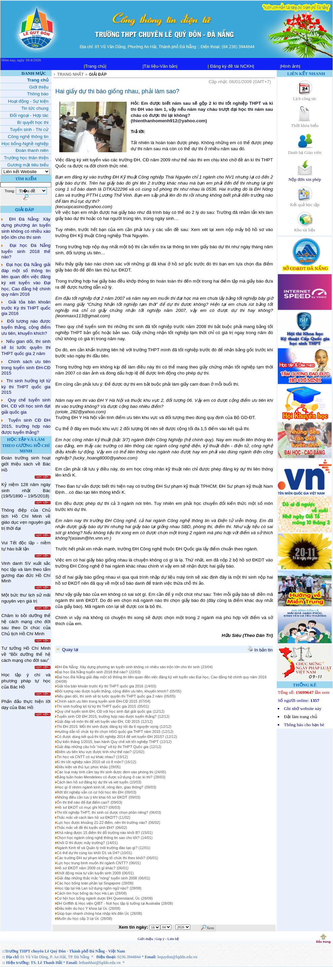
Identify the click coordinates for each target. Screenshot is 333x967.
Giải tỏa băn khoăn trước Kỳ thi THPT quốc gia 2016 (26, 307)
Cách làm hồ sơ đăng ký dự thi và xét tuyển (92, 782)
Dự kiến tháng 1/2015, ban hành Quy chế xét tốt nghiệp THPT (108, 742)
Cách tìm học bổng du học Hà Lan (85, 893)
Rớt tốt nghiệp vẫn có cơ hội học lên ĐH (90, 792)
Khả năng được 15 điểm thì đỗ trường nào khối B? (99, 833)
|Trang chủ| (95, 66)
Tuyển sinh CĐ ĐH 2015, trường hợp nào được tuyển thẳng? (26, 426)
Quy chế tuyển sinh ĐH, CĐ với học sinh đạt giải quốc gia (26, 406)
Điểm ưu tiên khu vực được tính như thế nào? (95, 752)
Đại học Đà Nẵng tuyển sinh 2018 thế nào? (26, 251)
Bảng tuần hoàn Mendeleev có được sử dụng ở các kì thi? (104, 777)
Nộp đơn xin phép (305, 177)
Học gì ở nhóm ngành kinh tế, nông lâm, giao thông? (100, 787)
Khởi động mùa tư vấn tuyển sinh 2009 (89, 873)
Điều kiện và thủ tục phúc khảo (83, 767)
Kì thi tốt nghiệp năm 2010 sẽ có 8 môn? (90, 762)
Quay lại (67, 649)
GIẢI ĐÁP (98, 74)
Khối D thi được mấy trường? (81, 843)
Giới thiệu (146, 939)
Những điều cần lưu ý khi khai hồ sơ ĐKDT (92, 797)
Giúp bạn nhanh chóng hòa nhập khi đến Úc (93, 913)
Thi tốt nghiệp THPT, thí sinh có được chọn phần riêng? (102, 812)
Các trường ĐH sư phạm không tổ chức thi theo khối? (101, 858)
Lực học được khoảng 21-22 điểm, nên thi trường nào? (102, 822)
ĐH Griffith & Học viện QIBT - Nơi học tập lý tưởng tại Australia (108, 903)
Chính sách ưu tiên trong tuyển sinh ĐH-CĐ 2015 (26, 367)
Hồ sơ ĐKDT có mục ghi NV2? (82, 807)
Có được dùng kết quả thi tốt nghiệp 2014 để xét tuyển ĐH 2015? (110, 737)
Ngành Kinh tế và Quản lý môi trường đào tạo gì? (97, 848)
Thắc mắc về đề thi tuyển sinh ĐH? (85, 828)
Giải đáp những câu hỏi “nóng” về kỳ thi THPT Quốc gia (102, 747)
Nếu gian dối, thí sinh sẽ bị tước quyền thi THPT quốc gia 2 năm (26, 347)
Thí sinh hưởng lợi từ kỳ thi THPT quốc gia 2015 (26, 386)
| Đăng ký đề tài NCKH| (231, 66)
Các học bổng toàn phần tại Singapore (88, 883)
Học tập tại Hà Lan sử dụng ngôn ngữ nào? (92, 888)
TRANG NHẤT (70, 74)
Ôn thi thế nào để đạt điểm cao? (83, 802)
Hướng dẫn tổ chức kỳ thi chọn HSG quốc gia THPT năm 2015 (108, 732)
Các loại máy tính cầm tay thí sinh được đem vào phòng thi (105, 772)
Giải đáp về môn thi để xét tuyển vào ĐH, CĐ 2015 (98, 721)
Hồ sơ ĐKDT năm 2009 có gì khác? (86, 868)
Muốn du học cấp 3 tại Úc (78, 918)
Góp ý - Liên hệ (167, 939)
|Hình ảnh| (290, 66)
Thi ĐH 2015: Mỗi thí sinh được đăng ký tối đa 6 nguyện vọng (107, 726)
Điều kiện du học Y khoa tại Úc (82, 908)
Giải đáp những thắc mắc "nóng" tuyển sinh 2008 (97, 878)
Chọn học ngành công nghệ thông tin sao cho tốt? (98, 838)
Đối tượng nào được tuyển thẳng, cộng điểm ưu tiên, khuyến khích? (26, 327)
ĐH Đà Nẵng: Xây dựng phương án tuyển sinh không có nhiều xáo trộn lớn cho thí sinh (128, 667)
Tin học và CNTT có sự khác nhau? (86, 757)
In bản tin (260, 649)
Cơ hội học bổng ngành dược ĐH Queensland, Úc (98, 898)
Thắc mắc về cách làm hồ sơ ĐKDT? (88, 817)
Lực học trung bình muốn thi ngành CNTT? (92, 863)
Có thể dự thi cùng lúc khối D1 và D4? (88, 853)
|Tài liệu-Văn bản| (159, 66)
